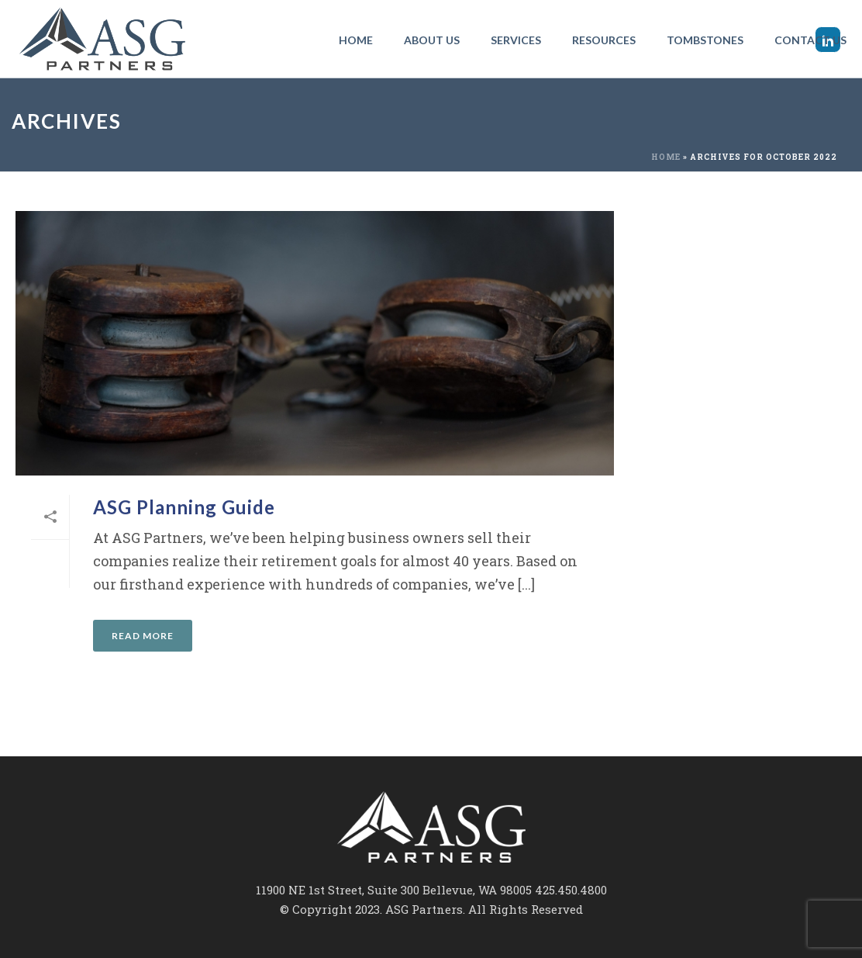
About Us (432, 40)
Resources (604, 40)
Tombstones (705, 40)
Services (516, 40)
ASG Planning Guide (184, 507)
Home (356, 40)
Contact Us (810, 40)
